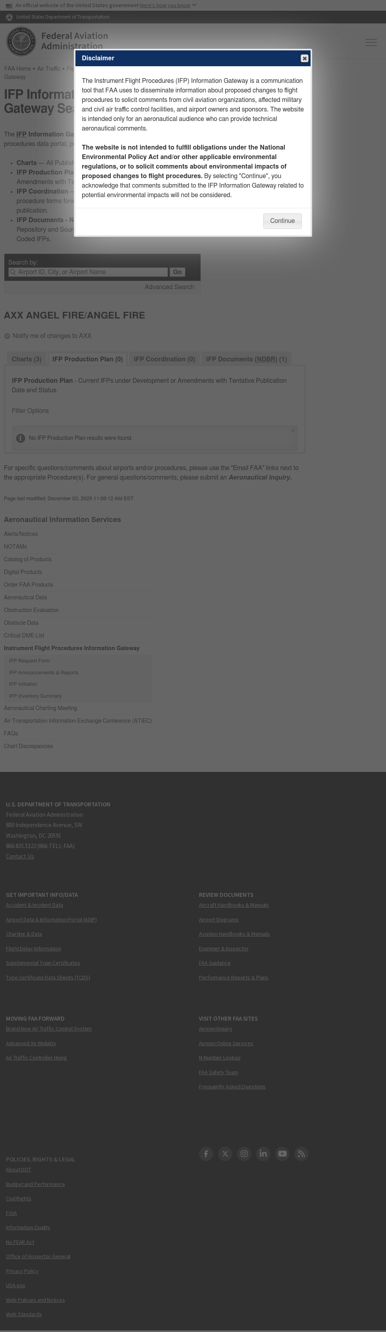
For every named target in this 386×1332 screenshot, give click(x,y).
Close (304, 58)
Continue (282, 221)
